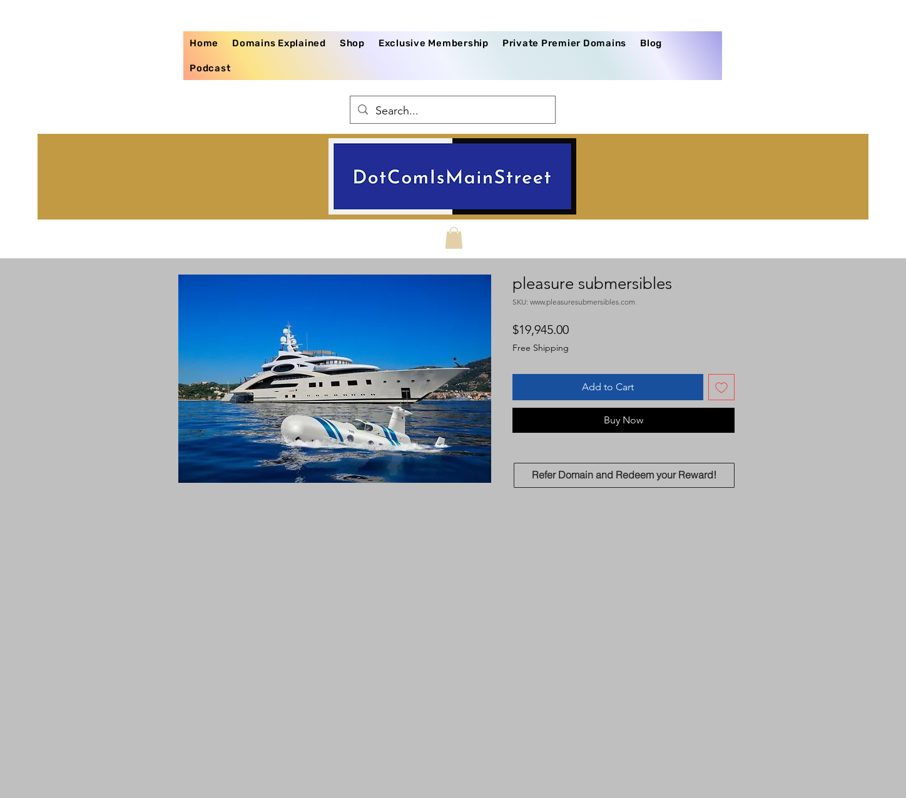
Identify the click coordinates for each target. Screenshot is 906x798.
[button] (454, 238)
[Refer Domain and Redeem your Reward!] (624, 475)
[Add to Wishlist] (721, 387)
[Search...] (452, 111)
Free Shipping (540, 347)
